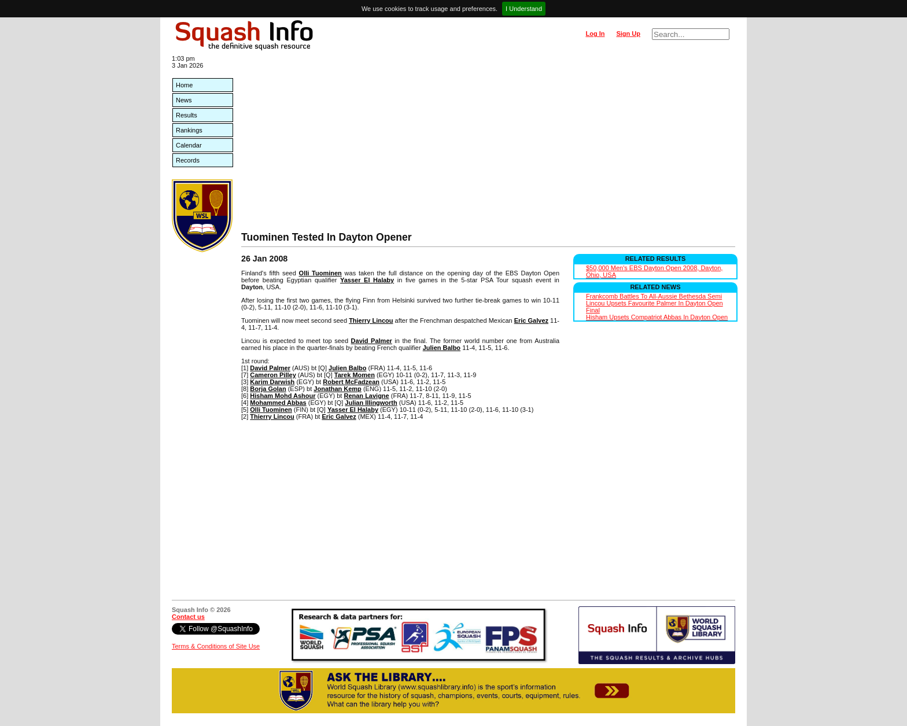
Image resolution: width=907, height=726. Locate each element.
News (184, 100)
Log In (594, 33)
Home (184, 85)
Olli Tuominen (320, 273)
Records (188, 160)
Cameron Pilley (273, 374)
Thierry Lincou (371, 320)
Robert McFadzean (351, 381)
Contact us (188, 616)
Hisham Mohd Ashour (282, 395)
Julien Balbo (441, 347)
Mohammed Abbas (278, 402)
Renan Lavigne (366, 395)
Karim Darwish (272, 381)
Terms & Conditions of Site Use (216, 646)
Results (186, 115)
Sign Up (628, 33)
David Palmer (371, 340)
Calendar (189, 145)
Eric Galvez (531, 320)
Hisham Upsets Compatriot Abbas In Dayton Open (657, 317)
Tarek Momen (354, 374)
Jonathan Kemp (338, 388)
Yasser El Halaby (367, 280)
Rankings (189, 130)
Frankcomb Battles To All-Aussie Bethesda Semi (654, 296)
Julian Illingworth (371, 402)
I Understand (524, 8)
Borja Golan (268, 388)
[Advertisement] (488, 145)
